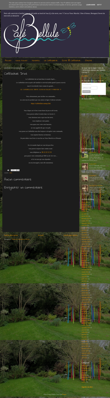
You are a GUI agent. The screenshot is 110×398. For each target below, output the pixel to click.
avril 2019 (84, 357)
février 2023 (85, 262)
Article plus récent (11, 235)
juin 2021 (84, 309)
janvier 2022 (85, 293)
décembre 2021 (86, 295)
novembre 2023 (86, 241)
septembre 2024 (86, 223)
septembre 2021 (86, 302)
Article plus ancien (70, 235)
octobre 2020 (85, 325)
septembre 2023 (86, 246)
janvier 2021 (85, 318)
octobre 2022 (85, 272)
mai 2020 (84, 337)
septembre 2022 (86, 274)
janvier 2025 (85, 216)
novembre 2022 (86, 269)
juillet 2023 (85, 251)
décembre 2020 (86, 320)
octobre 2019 (85, 351)
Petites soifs (85, 379)
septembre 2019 (86, 353)
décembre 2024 (86, 218)
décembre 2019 (86, 348)
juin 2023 (84, 253)
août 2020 (84, 330)
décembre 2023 (86, 239)
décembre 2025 (86, 207)
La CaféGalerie (51, 60)
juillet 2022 (85, 279)
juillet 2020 (85, 332)
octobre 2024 (85, 221)
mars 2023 (84, 260)
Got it (99, 5)
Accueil (8, 60)
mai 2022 (84, 283)
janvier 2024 (85, 237)
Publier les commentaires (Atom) (20, 239)
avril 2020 (84, 339)
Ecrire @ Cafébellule (71, 60)
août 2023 (84, 248)
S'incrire (88, 60)
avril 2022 (84, 285)
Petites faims (85, 377)
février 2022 (85, 290)
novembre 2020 (86, 323)
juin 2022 (84, 281)
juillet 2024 (85, 228)
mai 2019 (84, 355)
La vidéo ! (85, 76)
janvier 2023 (85, 265)
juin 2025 (84, 211)
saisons (83, 382)
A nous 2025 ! (93, 164)
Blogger (64, 394)
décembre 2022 (86, 267)
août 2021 (84, 304)
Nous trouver (21, 60)
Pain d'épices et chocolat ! (96, 185)
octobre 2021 (85, 299)
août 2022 (84, 276)
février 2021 (85, 316)
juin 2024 (84, 230)
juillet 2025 (85, 209)
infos (11, 173)
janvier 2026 (85, 204)
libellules (84, 375)
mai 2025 (84, 214)
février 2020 (85, 344)
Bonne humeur (85, 368)
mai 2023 (84, 255)
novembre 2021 (86, 297)
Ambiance (84, 365)
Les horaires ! (92, 152)
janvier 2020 (85, 346)
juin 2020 (84, 334)
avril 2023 (84, 258)
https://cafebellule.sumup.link (41, 103)
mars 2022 (84, 288)
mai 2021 (84, 311)
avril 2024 (84, 234)
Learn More (90, 5)
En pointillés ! (93, 175)
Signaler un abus (87, 387)
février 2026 (85, 202)
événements (85, 370)
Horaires (36, 60)
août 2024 (84, 225)
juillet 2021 (85, 306)
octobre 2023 (85, 244)
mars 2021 (84, 313)
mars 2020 (84, 341)
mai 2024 (84, 232)
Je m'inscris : (87, 84)
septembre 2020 (86, 327)
